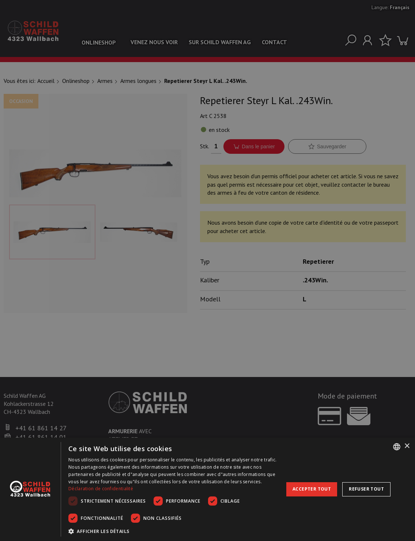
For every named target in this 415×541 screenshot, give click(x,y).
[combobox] (396, 446)
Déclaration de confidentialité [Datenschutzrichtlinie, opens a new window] (100, 488)
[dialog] (207, 489)
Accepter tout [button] (312, 489)
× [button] (407, 446)
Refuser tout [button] (366, 489)
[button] (173, 531)
